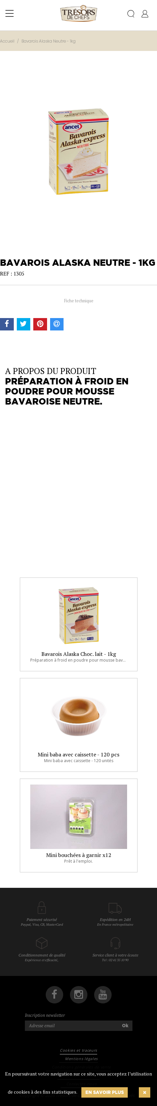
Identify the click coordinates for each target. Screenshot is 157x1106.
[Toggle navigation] (9, 13)
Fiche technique (78, 301)
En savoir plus (104, 1092)
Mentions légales (81, 1058)
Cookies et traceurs (78, 1050)
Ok (125, 1025)
